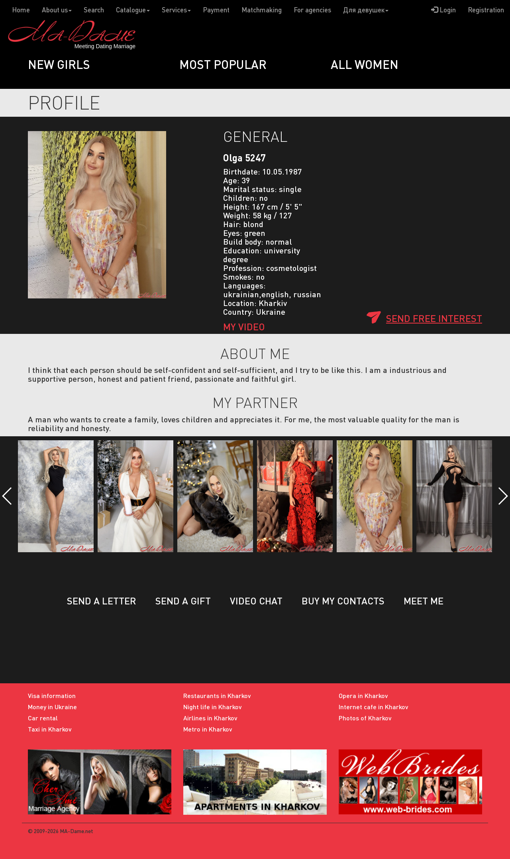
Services (176, 10)
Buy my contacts (343, 600)
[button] (7, 496)
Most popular (223, 64)
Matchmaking (261, 10)
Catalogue (133, 10)
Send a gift (183, 600)
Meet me (423, 600)
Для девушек (365, 10)
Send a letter (101, 600)
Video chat (256, 600)
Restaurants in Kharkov (217, 695)
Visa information (52, 695)
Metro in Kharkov (207, 729)
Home (21, 10)
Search (94, 10)
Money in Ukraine (52, 706)
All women (364, 64)
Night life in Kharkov (212, 706)
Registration (486, 10)
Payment (216, 10)
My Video (244, 326)
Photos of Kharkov (365, 718)
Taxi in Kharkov (50, 729)
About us (57, 10)
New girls (59, 64)
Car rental (43, 718)
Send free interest (434, 318)
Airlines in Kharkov (210, 718)
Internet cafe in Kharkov (373, 706)
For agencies (312, 10)
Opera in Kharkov (363, 695)
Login (443, 10)
